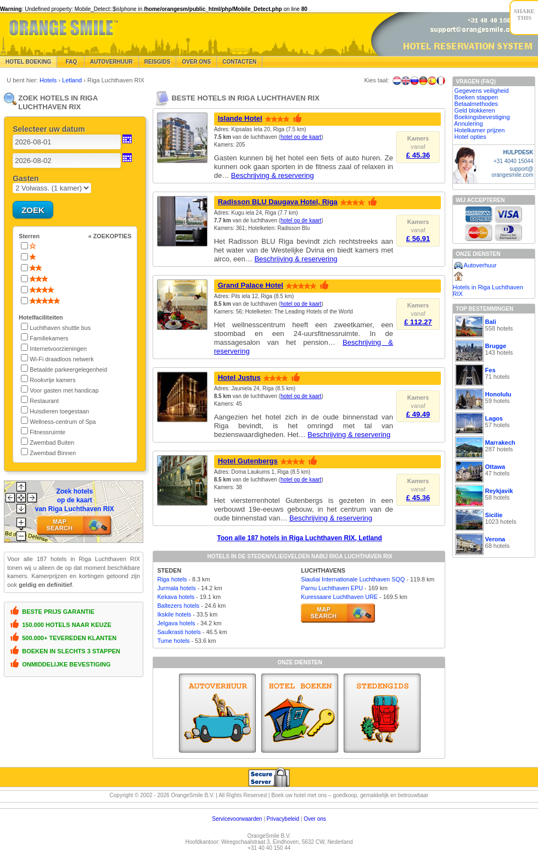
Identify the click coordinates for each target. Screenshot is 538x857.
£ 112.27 (418, 322)
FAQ (71, 62)
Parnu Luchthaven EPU (332, 588)
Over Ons (196, 62)
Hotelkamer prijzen (480, 130)
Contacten (239, 62)
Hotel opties (470, 136)
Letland (72, 80)
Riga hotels (172, 579)
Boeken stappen (476, 97)
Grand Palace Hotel (250, 285)
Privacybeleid (283, 819)
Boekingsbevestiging (482, 117)
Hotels (49, 80)
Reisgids (157, 62)
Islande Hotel (240, 118)
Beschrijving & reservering (272, 175)
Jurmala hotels (176, 588)
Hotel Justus (239, 377)
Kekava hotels (175, 596)
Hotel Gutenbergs (248, 461)
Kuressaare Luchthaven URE (339, 596)
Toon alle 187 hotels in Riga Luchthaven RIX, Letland (299, 538)
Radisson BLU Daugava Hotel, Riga (278, 202)
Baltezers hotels (178, 605)
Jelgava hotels (176, 623)
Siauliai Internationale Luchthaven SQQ (353, 579)
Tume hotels (173, 640)
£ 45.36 (418, 155)
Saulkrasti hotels (178, 632)
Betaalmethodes (476, 103)
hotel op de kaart (301, 137)
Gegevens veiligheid (482, 90)
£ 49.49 (418, 414)
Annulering (468, 123)
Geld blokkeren (475, 110)
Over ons (315, 819)
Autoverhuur (111, 62)
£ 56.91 (418, 238)
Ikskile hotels (174, 614)
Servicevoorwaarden (237, 819)
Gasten (25, 178)
